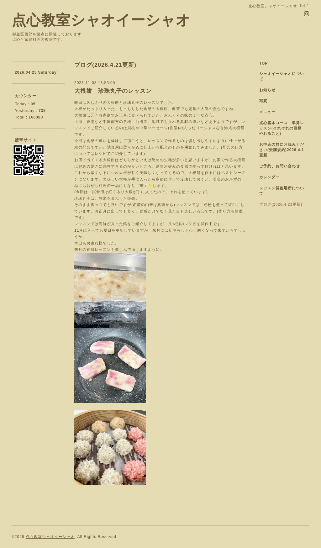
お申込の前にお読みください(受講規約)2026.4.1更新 (281, 149)
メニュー (267, 112)
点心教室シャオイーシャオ (101, 20)
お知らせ (267, 90)
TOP (263, 63)
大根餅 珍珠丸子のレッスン (113, 91)
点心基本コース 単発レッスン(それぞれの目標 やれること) (282, 128)
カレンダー (269, 177)
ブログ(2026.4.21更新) (280, 204)
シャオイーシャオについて (281, 76)
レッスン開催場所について (281, 191)
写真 (263, 101)
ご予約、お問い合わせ (279, 166)
